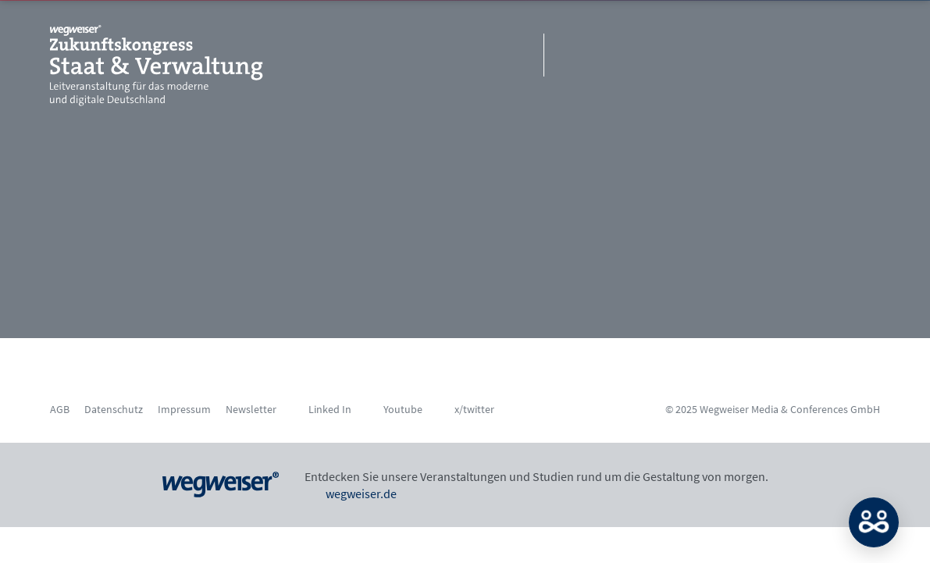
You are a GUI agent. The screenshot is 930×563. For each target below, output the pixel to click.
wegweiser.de (351, 493)
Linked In (329, 409)
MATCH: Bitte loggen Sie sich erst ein (874, 522)
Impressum (184, 409)
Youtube (402, 409)
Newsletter (251, 409)
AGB (59, 409)
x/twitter (474, 409)
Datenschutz (113, 409)
